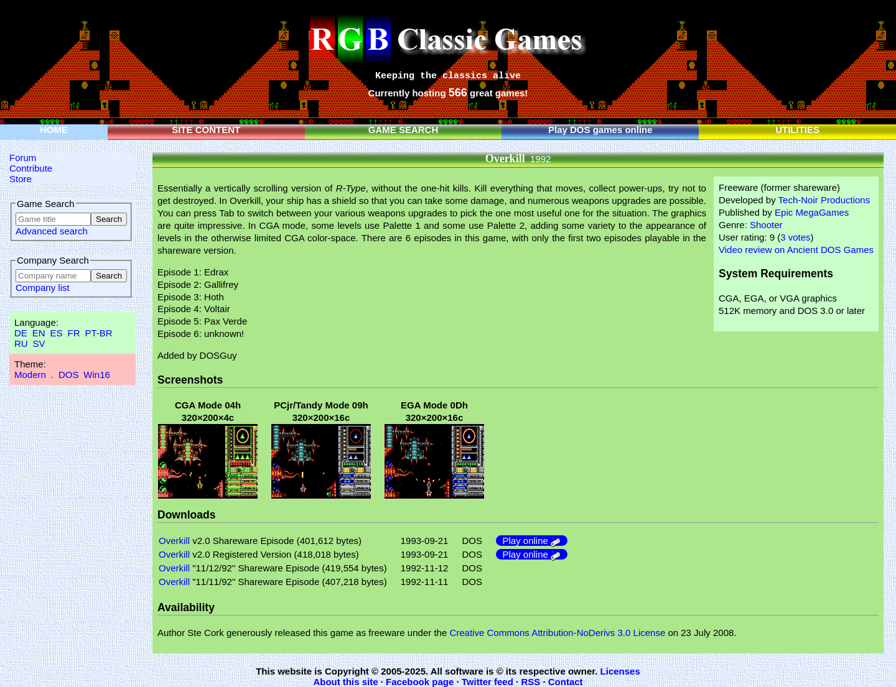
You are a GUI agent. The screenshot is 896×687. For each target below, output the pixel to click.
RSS (530, 681)
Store (20, 178)
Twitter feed (487, 681)
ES (56, 333)
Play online (531, 540)
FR (73, 333)
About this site (345, 681)
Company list (43, 287)
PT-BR (98, 333)
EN (38, 333)
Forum (22, 157)
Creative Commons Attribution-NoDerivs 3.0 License (557, 632)
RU (21, 343)
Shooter (766, 224)
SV (39, 343)
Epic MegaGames (812, 212)
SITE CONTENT (206, 129)
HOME (54, 129)
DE (20, 333)
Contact (565, 681)
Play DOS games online (600, 129)
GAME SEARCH (403, 129)
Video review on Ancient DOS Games (796, 249)
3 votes (795, 237)
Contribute (30, 168)
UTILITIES (797, 129)
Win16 (96, 374)
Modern (30, 374)
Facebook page (420, 681)
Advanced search (52, 231)
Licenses (620, 671)
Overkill (174, 540)
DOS (68, 374)
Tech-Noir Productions (824, 200)
